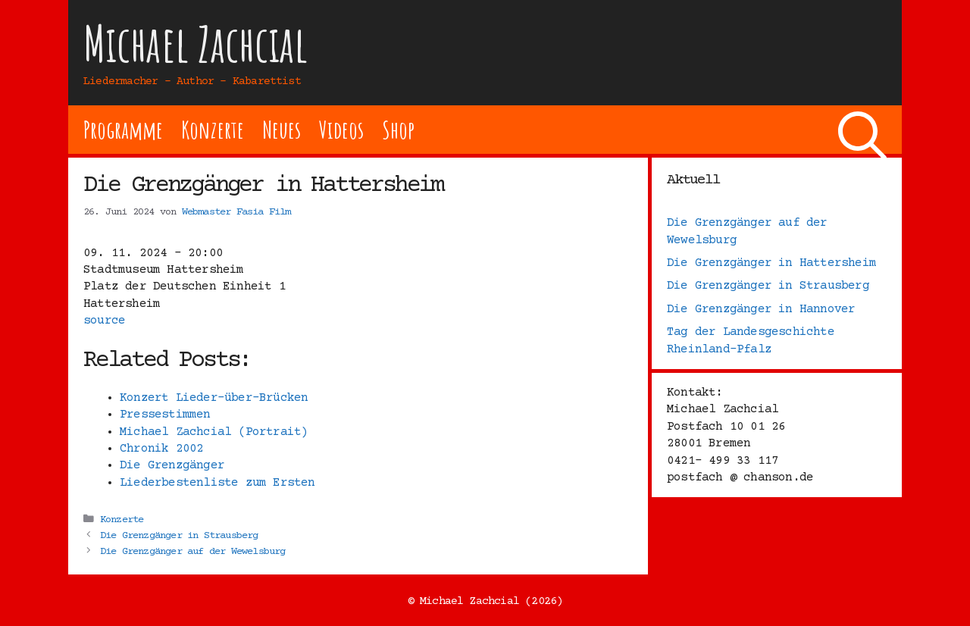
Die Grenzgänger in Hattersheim (771, 263)
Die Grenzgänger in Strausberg (179, 536)
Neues (281, 129)
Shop (398, 129)
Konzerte (212, 129)
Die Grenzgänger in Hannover (761, 309)
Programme (123, 129)
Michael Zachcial (195, 43)
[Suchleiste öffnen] (862, 129)
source (104, 320)
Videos (341, 129)
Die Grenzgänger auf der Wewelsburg (193, 552)
